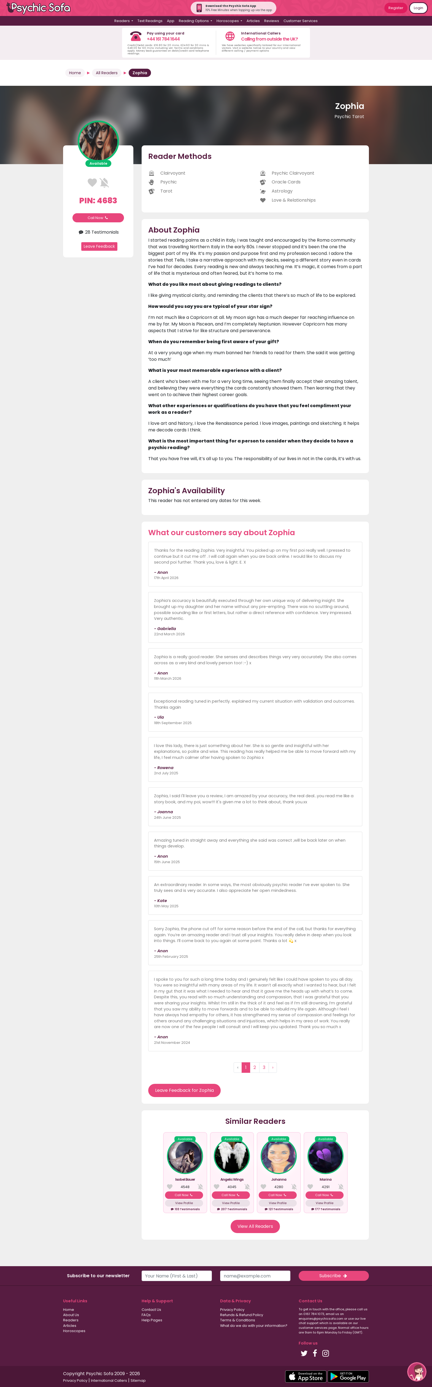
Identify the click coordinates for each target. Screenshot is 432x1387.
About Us (71, 1315)
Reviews (271, 20)
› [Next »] (272, 1067)
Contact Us (151, 1309)
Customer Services (301, 20)
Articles (253, 20)
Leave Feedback (99, 246)
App (170, 20)
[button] (416, 1371)
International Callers (109, 1380)
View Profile (184, 1203)
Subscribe (333, 1276)
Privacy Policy (232, 1309)
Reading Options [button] (194, 20)
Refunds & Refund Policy (241, 1315)
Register (395, 7)
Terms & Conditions (237, 1320)
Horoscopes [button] (228, 20)
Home (75, 73)
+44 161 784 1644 (163, 39)
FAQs (146, 1315)
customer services (313, 1327)
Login (418, 7)
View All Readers (255, 1226)
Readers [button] (122, 20)
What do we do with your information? (253, 1325)
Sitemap (138, 1380)
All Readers (107, 73)
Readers (71, 1320)
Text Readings (150, 20)
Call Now (98, 217)
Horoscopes (74, 1331)
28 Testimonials (98, 232)
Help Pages (152, 1320)
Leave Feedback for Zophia (184, 1090)
